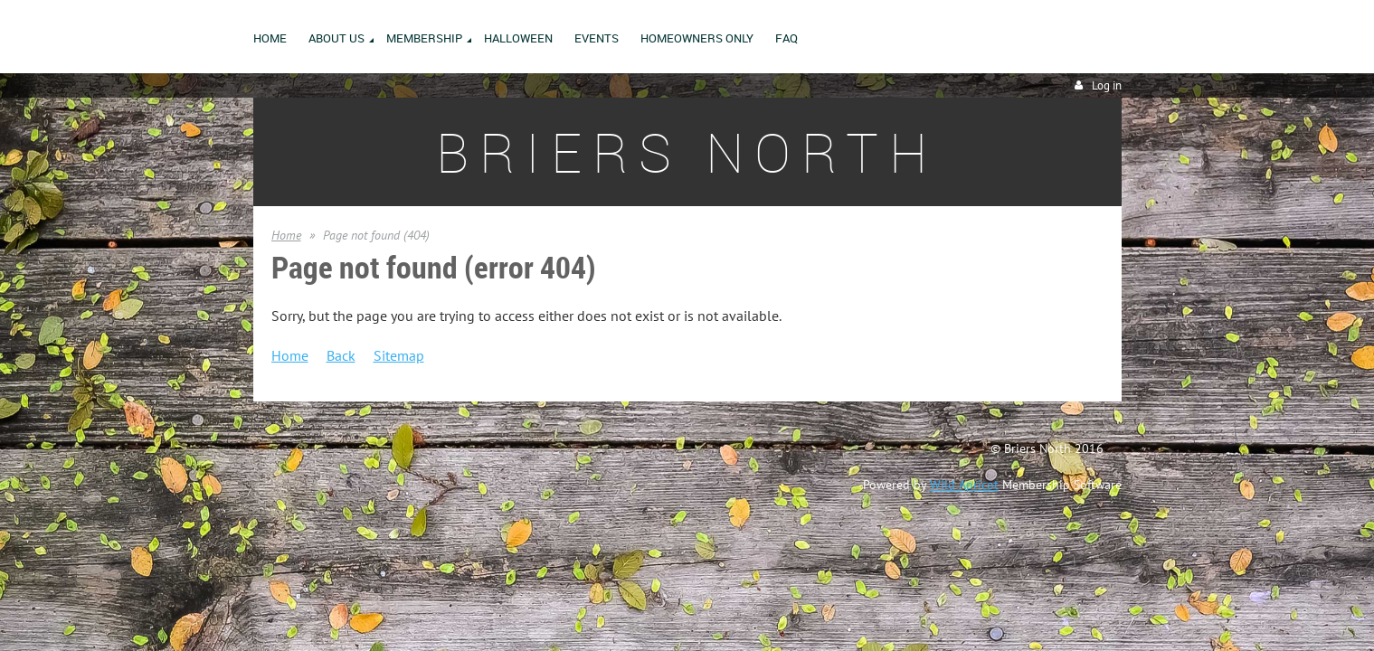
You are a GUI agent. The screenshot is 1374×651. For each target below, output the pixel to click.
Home (286, 235)
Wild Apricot (964, 484)
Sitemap (399, 355)
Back (341, 355)
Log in (1107, 85)
